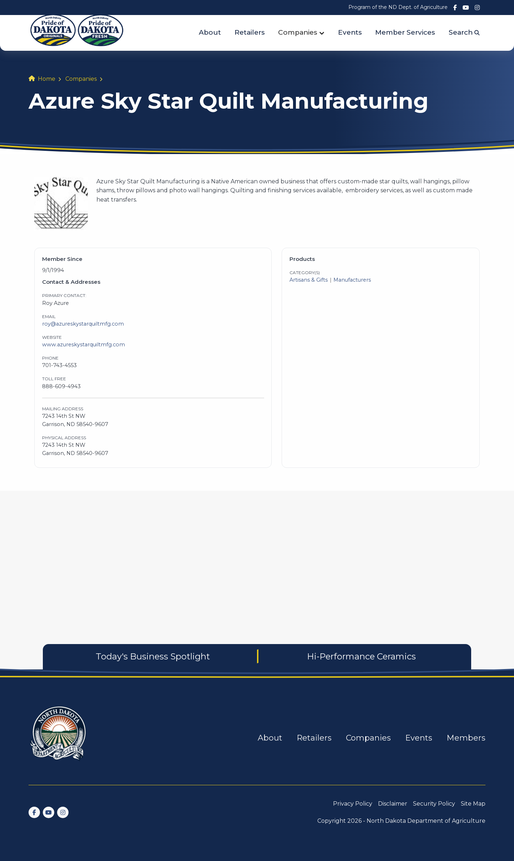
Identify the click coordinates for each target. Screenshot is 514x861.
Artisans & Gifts (308, 280)
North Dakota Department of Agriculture (426, 820)
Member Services (405, 32)
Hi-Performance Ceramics (361, 656)
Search (464, 32)
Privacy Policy (352, 803)
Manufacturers (352, 280)
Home (46, 78)
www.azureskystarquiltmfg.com (83, 344)
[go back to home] (59, 738)
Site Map (473, 803)
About (210, 32)
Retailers (250, 32)
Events (350, 32)
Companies (297, 32)
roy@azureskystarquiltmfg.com (83, 324)
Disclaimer (392, 803)
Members (466, 738)
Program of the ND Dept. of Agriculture (398, 7)
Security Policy (434, 803)
